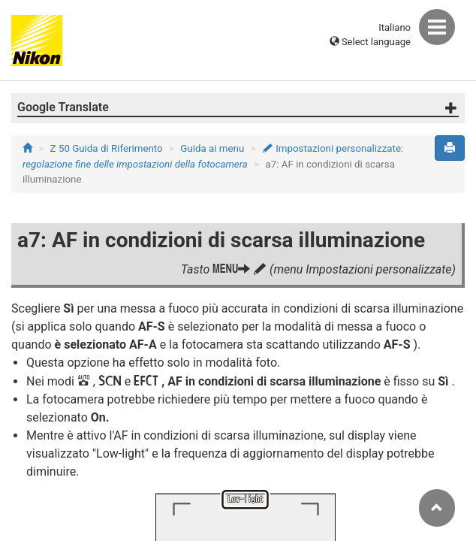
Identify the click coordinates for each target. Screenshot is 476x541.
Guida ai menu (212, 148)
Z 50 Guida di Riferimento (106, 148)
